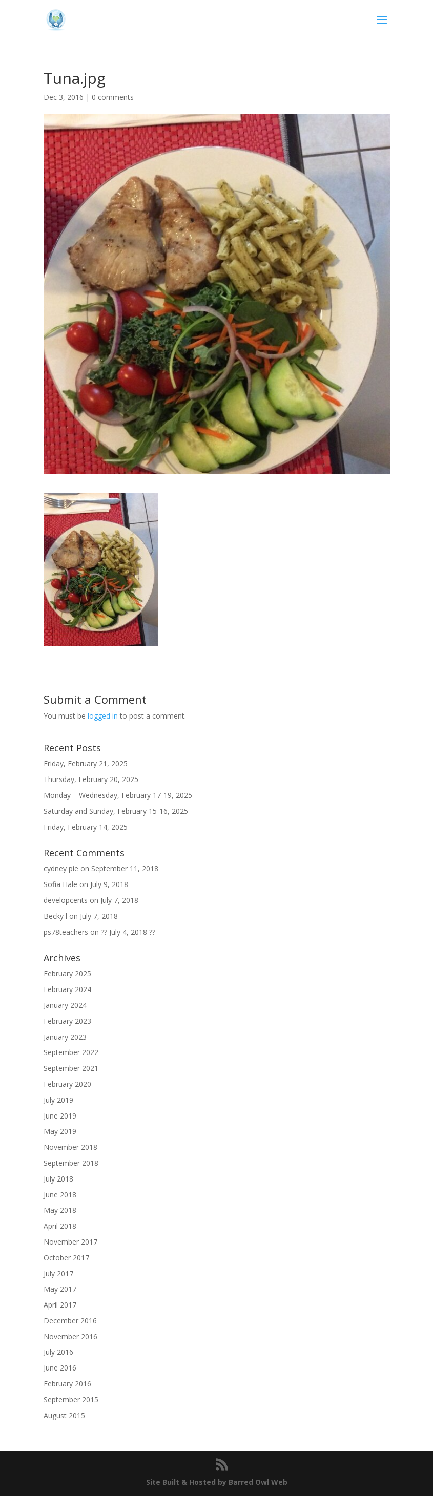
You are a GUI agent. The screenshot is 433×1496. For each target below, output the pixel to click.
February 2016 (67, 1383)
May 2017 (60, 1289)
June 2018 (60, 1194)
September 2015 (71, 1399)
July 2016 (58, 1352)
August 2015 (64, 1415)
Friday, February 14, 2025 (86, 827)
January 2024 (65, 1005)
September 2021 (71, 1068)
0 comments (113, 97)
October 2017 (66, 1257)
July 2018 (58, 1179)
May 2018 (60, 1210)
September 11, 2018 (124, 868)
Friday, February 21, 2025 (86, 763)
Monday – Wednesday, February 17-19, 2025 (118, 795)
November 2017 (70, 1242)
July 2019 (58, 1100)
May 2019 (60, 1131)
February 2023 (67, 1021)
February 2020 (67, 1084)
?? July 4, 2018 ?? (128, 932)
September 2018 (71, 1163)
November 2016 (70, 1336)
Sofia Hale (60, 884)
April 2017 (60, 1305)
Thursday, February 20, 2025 (91, 779)
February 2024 (67, 989)
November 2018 (70, 1147)
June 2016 (60, 1368)
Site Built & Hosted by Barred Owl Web (216, 1482)
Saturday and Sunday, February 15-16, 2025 (116, 811)
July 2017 (58, 1273)
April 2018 (60, 1226)
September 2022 (71, 1052)
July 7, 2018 (119, 900)
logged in (103, 716)
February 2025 (67, 973)
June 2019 (60, 1116)
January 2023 (65, 1037)
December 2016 (70, 1320)
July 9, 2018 (109, 884)
